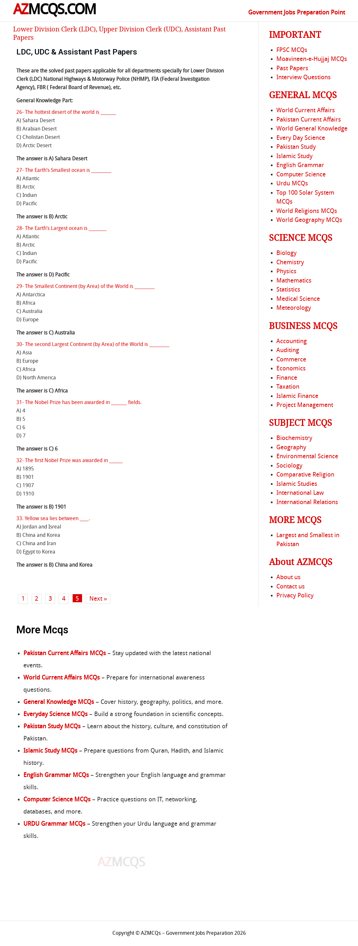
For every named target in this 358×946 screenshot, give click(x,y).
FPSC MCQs (291, 50)
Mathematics (294, 281)
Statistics (288, 290)
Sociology (289, 466)
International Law (300, 493)
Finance (286, 378)
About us (288, 577)
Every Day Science (300, 138)
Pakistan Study (296, 147)
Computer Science (301, 175)
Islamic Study (294, 156)
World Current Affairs (305, 110)
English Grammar (300, 165)
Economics (291, 369)
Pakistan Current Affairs (308, 120)
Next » (98, 599)
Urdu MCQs (292, 184)
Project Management (304, 405)
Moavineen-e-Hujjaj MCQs (311, 59)
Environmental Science (307, 456)
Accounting (291, 341)
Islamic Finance (297, 396)
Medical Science (298, 299)
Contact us (290, 587)
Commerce (291, 360)
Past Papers (292, 68)
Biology (286, 253)
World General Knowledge (311, 129)
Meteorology (293, 308)
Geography (291, 447)
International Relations (307, 502)
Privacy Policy (294, 596)
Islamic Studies (296, 484)
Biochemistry (294, 438)
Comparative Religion (305, 475)
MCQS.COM (54, 10)
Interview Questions (303, 77)
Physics (286, 271)
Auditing (287, 350)
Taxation (287, 387)
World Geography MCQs (309, 220)
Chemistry (290, 262)
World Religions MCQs (306, 211)
